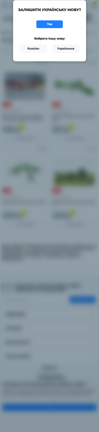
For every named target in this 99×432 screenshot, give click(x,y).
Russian (33, 48)
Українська (65, 48)
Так (49, 24)
